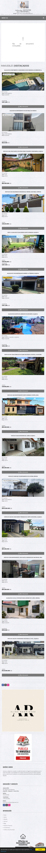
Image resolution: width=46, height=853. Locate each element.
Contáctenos (7, 827)
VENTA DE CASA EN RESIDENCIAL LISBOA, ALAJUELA (23, 435)
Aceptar (40, 849)
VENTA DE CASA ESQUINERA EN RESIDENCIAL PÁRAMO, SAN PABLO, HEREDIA (23, 192)
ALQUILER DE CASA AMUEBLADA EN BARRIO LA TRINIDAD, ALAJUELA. (23, 273)
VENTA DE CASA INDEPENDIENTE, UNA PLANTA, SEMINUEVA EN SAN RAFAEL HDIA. (23, 557)
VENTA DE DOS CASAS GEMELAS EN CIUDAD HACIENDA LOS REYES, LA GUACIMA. (23, 354)
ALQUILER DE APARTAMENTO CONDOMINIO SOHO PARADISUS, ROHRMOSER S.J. (23, 70)
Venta (5, 817)
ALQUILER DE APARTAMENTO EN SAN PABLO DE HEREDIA (23, 110)
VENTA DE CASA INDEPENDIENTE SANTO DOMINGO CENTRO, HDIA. (23, 395)
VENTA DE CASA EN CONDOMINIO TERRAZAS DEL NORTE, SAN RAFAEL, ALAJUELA (23, 517)
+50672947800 (27, 10)
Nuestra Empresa (8, 825)
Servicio (5, 821)
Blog (5, 823)
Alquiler (5, 819)
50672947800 (24, 12)
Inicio (5, 815)
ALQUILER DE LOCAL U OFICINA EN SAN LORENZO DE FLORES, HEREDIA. (23, 598)
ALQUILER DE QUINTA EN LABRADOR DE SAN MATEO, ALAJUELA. (23, 314)
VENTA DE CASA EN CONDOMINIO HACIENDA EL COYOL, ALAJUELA (23, 638)
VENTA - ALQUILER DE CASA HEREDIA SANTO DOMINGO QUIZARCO (23, 232)
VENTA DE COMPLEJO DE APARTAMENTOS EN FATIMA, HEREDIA (23, 476)
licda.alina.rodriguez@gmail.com (11, 802)
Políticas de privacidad (9, 829)
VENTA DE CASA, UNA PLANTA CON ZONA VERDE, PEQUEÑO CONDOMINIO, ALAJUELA (23, 151)
